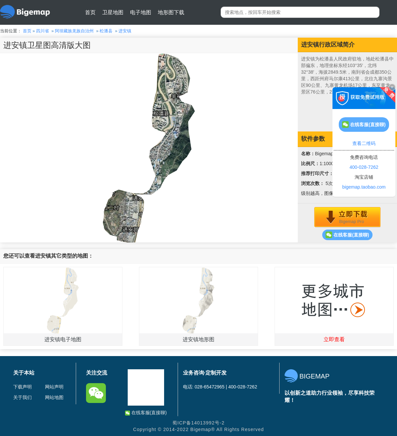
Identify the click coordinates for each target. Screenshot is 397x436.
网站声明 (54, 386)
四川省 (42, 30)
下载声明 (22, 386)
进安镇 (124, 30)
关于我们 (22, 397)
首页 (90, 12)
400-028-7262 (363, 167)
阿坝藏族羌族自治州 (74, 30)
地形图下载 (171, 12)
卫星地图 (112, 12)
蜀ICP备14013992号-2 (198, 422)
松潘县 (106, 30)
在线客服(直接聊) (347, 235)
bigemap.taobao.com (364, 187)
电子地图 (140, 12)
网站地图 (54, 397)
